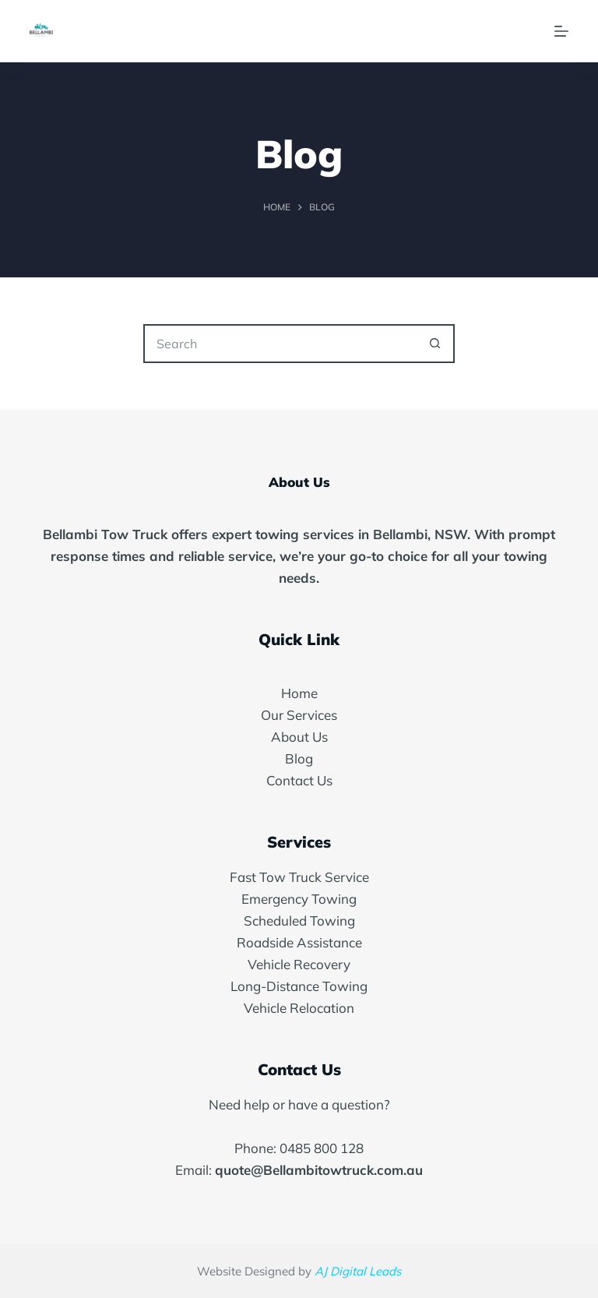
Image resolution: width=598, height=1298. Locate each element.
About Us (299, 736)
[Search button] (435, 343)
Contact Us (299, 780)
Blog (299, 758)
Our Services (299, 715)
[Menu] (561, 31)
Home (299, 693)
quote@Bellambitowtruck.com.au (319, 1170)
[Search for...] (279, 343)
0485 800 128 (322, 1148)
